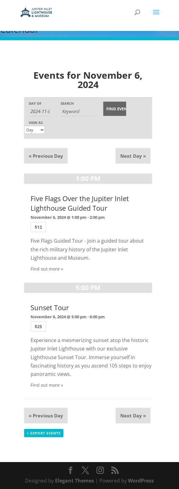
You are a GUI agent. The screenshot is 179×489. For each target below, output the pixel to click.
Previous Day (46, 156)
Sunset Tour (50, 307)
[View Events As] (34, 130)
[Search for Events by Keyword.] (77, 111)
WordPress (141, 480)
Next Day (133, 156)
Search (67, 103)
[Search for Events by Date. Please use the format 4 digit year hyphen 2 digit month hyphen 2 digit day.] (40, 111)
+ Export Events (44, 433)
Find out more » (47, 269)
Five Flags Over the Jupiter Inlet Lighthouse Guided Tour (80, 203)
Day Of (35, 103)
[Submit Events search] (114, 109)
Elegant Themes (74, 480)
